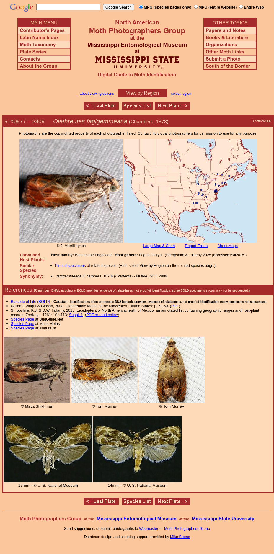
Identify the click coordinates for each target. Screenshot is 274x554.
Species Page (22, 319)
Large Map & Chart (159, 246)
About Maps (228, 246)
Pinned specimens (70, 265)
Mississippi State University (223, 518)
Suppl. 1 (76, 315)
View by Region (142, 93)
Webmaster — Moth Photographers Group (174, 528)
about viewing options (97, 93)
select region (181, 93)
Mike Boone (180, 537)
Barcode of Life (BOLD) (30, 301)
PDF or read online (102, 315)
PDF (175, 306)
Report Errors (196, 246)
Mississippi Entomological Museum (136, 518)
